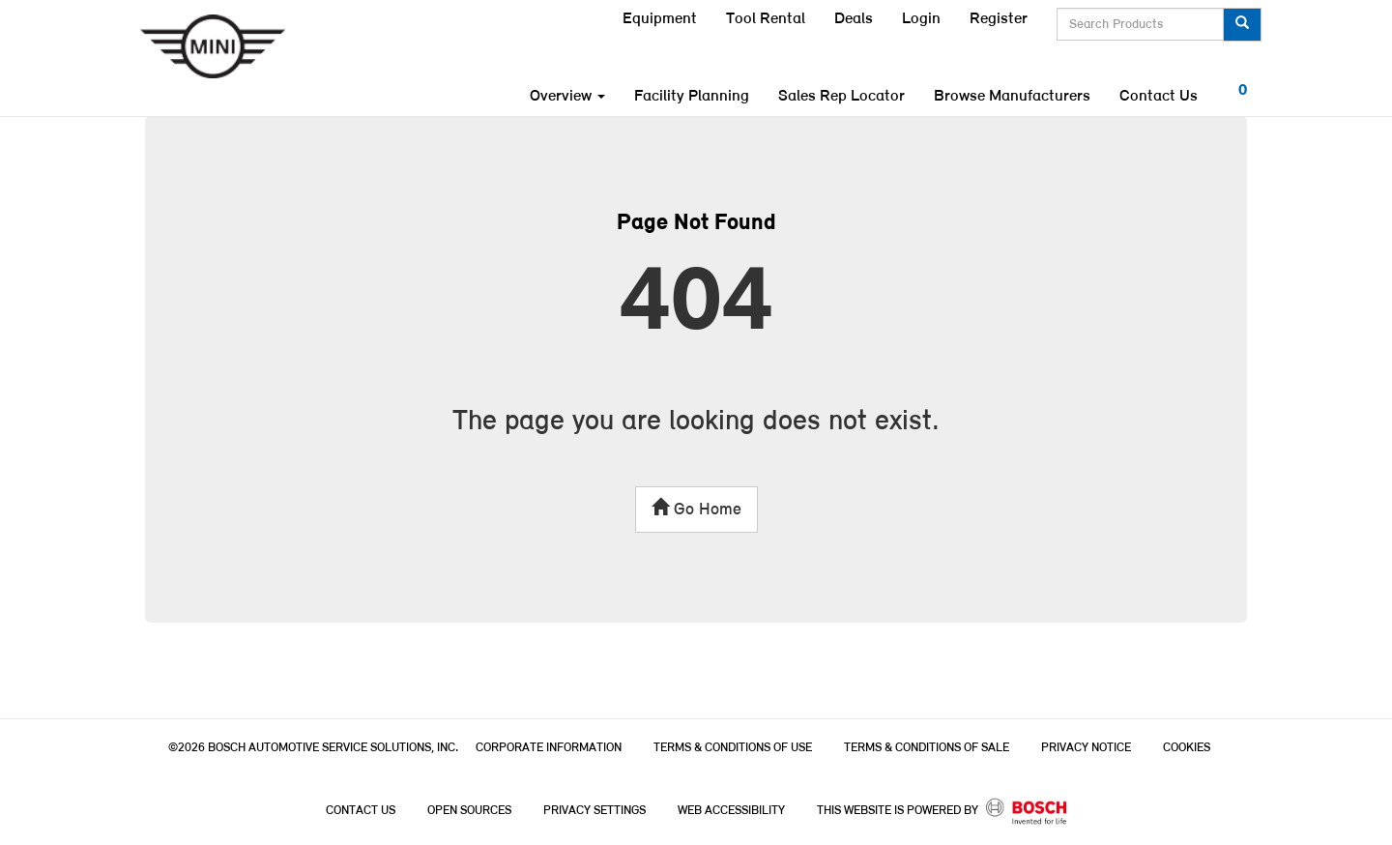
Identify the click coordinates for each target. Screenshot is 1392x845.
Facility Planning (691, 96)
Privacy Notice (1086, 748)
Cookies (1186, 748)
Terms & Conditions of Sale (926, 748)
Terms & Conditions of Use (732, 748)
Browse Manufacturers (1012, 96)
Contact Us (1158, 96)
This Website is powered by (942, 811)
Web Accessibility (731, 810)
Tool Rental (765, 19)
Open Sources (469, 810)
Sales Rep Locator (841, 96)
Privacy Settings (594, 810)
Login (921, 19)
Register (999, 19)
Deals (853, 19)
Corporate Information (549, 748)
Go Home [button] (696, 508)
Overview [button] (567, 96)
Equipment (660, 19)
